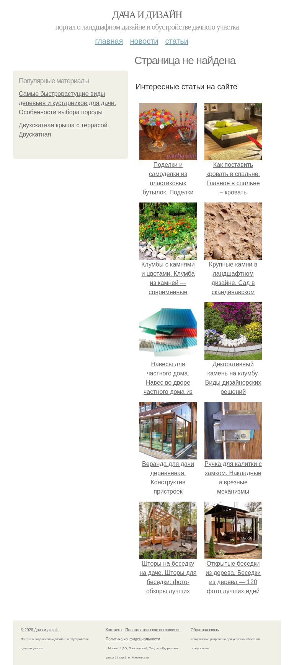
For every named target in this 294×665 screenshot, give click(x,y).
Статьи (176, 41)
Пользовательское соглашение (153, 630)
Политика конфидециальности (133, 639)
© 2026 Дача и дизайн (40, 630)
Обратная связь (205, 630)
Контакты (114, 630)
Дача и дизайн (147, 14)
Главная (109, 41)
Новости (144, 41)
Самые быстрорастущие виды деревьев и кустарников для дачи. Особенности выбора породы (67, 103)
